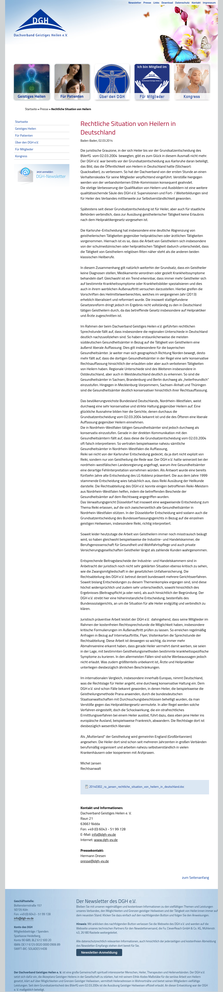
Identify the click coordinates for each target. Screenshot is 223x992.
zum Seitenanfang (195, 877)
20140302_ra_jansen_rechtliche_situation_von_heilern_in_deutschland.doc (136, 786)
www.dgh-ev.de (106, 839)
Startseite (31, 109)
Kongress (21, 156)
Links (156, 2)
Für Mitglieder (24, 149)
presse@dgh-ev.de (94, 861)
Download (167, 2)
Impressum (209, 2)
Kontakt (196, 2)
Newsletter (135, 2)
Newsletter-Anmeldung (99, 952)
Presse (147, 2)
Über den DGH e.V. (27, 142)
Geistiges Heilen (25, 128)
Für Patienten (24, 135)
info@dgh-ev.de (104, 834)
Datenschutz (182, 2)
